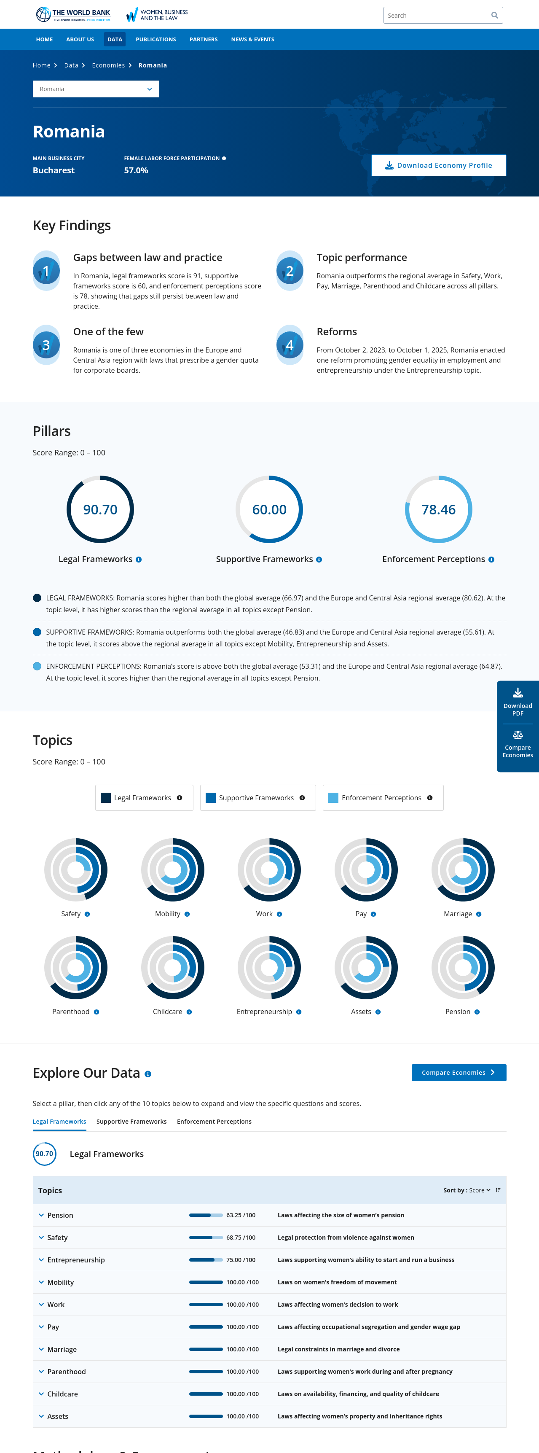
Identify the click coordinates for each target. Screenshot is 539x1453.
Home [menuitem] (44, 39)
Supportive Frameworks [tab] (132, 1122)
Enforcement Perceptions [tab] (214, 1122)
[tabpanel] (270, 1285)
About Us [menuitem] (80, 39)
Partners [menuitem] (204, 39)
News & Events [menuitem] (252, 39)
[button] (96, 89)
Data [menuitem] (114, 39)
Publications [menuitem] (156, 39)
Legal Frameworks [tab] (59, 1122)
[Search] (443, 15)
